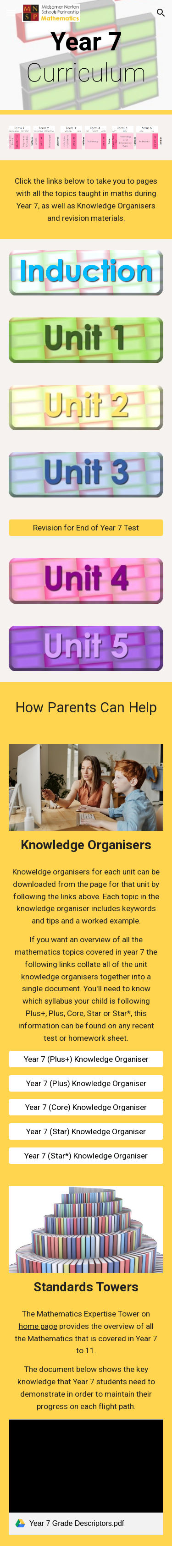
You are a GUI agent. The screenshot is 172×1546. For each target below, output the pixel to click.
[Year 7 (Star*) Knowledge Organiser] (86, 1156)
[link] (86, 1477)
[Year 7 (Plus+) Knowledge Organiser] (86, 1059)
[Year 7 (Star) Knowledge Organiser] (86, 1132)
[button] (11, 12)
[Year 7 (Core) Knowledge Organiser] (86, 1107)
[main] (86, 57)
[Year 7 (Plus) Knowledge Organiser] (86, 1083)
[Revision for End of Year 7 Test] (86, 528)
